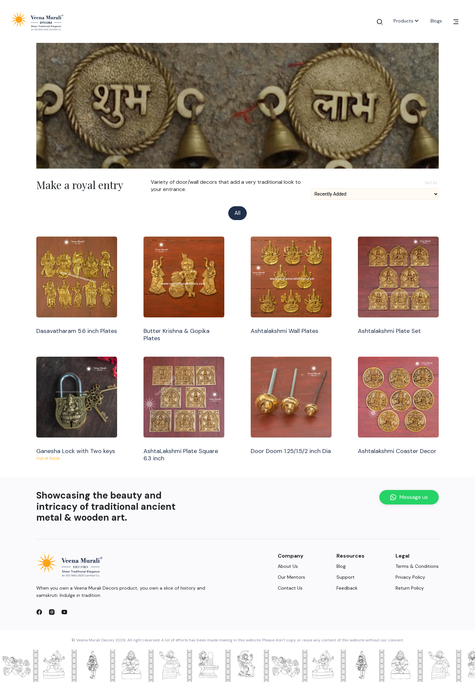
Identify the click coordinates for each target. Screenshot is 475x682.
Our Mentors (291, 577)
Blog (341, 566)
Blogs (436, 21)
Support (345, 577)
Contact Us (290, 588)
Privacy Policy (410, 577)
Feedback (347, 588)
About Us (288, 566)
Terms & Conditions (417, 566)
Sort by (431, 182)
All (237, 213)
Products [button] (407, 20)
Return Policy (410, 588)
